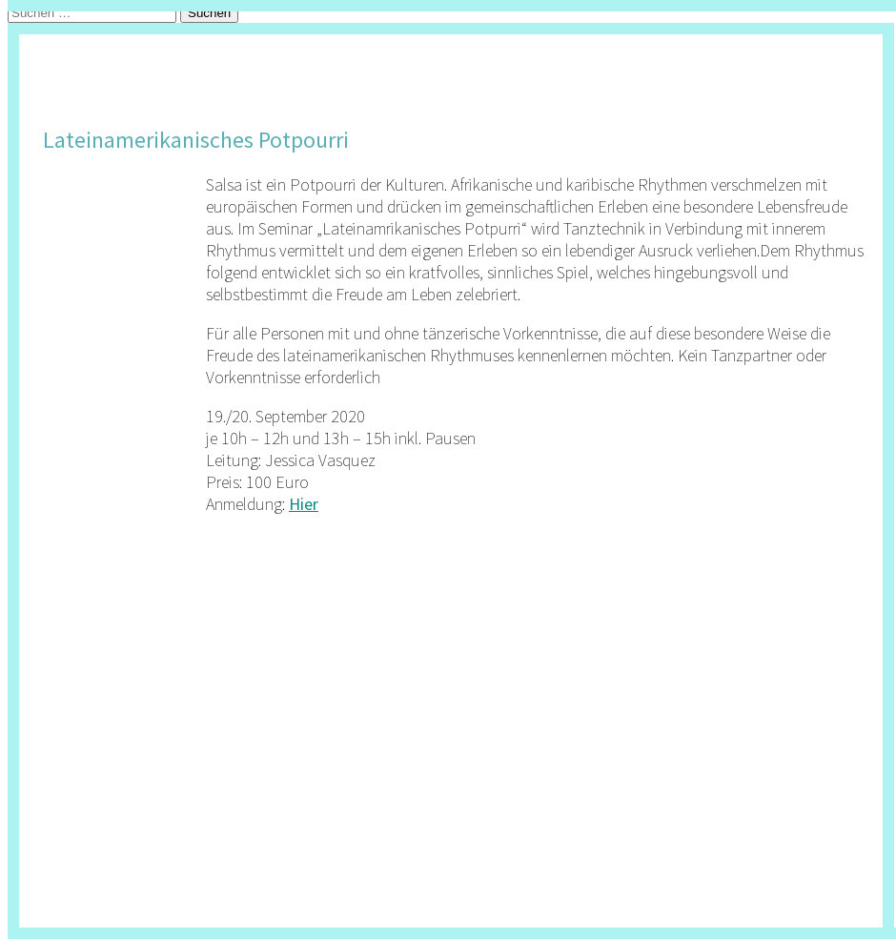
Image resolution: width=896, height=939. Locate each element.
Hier (303, 504)
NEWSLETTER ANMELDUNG (190, 46)
